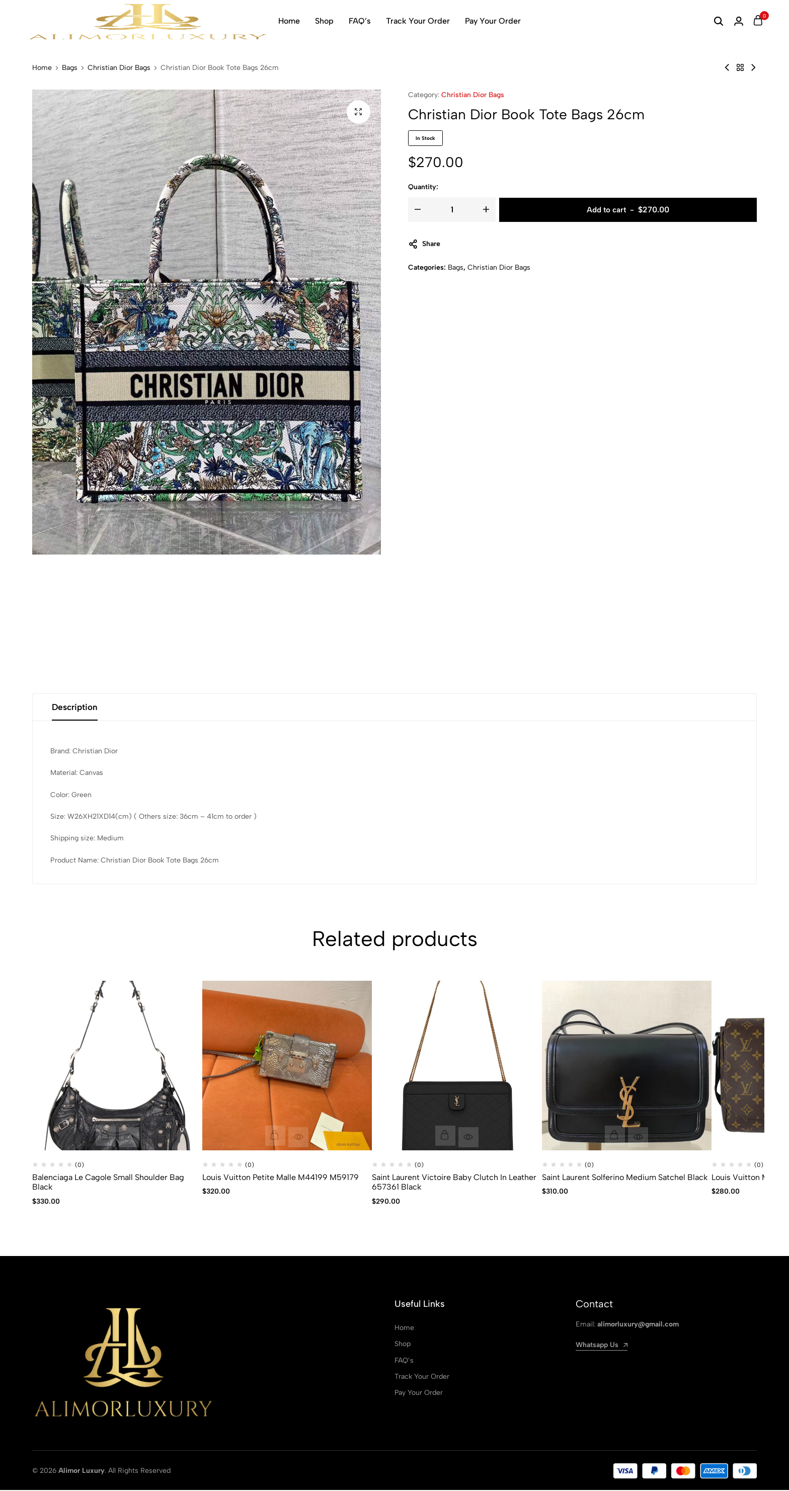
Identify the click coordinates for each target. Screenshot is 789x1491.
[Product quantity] (452, 209)
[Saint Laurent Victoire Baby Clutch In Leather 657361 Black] (457, 1067)
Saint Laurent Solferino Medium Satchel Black (624, 1178)
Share (424, 244)
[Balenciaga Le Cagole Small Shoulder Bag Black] (117, 1067)
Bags (69, 67)
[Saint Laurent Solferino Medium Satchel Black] (627, 1067)
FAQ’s (360, 21)
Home (289, 21)
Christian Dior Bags (119, 67)
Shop (324, 21)
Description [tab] (76, 708)
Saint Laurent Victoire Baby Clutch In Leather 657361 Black (454, 1183)
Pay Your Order (493, 21)
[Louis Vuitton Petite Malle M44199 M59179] (287, 1067)
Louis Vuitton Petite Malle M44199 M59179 (280, 1178)
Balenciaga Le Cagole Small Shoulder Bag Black (108, 1183)
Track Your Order (418, 21)
